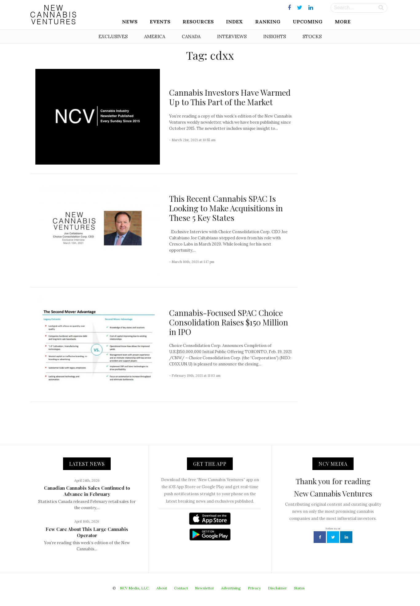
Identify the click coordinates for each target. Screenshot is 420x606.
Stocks (312, 36)
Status (299, 588)
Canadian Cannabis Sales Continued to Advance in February (87, 491)
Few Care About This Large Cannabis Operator (87, 532)
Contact (181, 588)
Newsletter (204, 588)
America (154, 36)
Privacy (254, 588)
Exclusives (113, 36)
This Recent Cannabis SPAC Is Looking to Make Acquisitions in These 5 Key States (226, 208)
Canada (191, 36)
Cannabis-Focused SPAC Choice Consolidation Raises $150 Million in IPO (228, 322)
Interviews (232, 36)
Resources (198, 21)
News (129, 21)
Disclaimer (277, 588)
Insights (274, 36)
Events (160, 21)
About (162, 588)
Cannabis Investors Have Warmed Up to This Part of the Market (230, 97)
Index (234, 21)
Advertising (231, 588)
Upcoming (308, 21)
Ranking (267, 21)
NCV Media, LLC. (134, 588)
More (343, 21)
